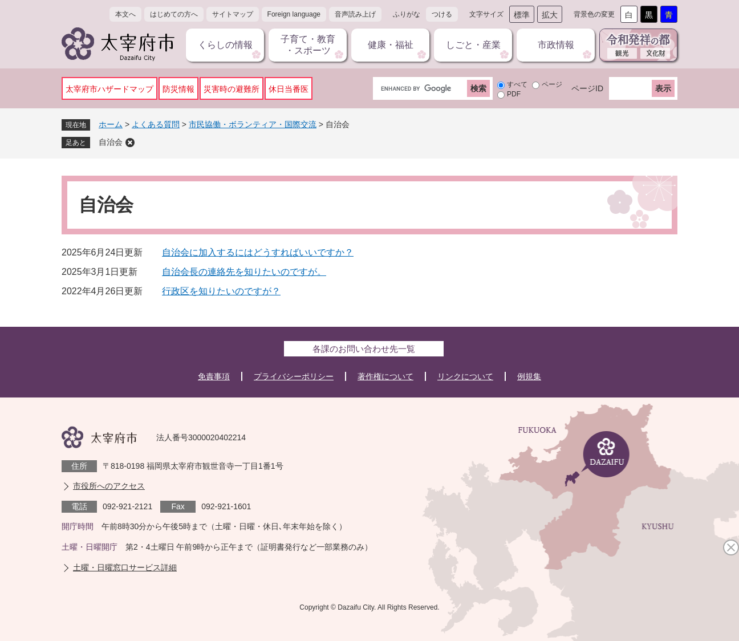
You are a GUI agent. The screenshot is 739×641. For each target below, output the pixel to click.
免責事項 (214, 376)
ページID (587, 88)
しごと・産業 (473, 45)
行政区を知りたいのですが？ (221, 291)
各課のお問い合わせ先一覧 (363, 349)
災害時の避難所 (231, 89)
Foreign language (293, 14)
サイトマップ (232, 14)
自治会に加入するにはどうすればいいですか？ (258, 252)
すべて (517, 84)
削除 (130, 142)
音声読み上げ (355, 14)
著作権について (385, 376)
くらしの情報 (225, 45)
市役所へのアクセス (109, 485)
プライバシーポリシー (294, 376)
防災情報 (178, 89)
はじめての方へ (174, 14)
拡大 (550, 14)
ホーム (111, 124)
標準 (522, 14)
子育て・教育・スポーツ (308, 44)
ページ (552, 84)
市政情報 (556, 45)
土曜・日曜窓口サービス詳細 (125, 567)
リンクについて (465, 376)
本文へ (125, 14)
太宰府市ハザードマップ (109, 89)
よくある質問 (156, 124)
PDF (514, 94)
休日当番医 (288, 89)
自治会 (111, 142)
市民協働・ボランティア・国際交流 (252, 124)
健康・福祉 (390, 45)
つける (442, 14)
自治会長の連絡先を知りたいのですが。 (244, 272)
